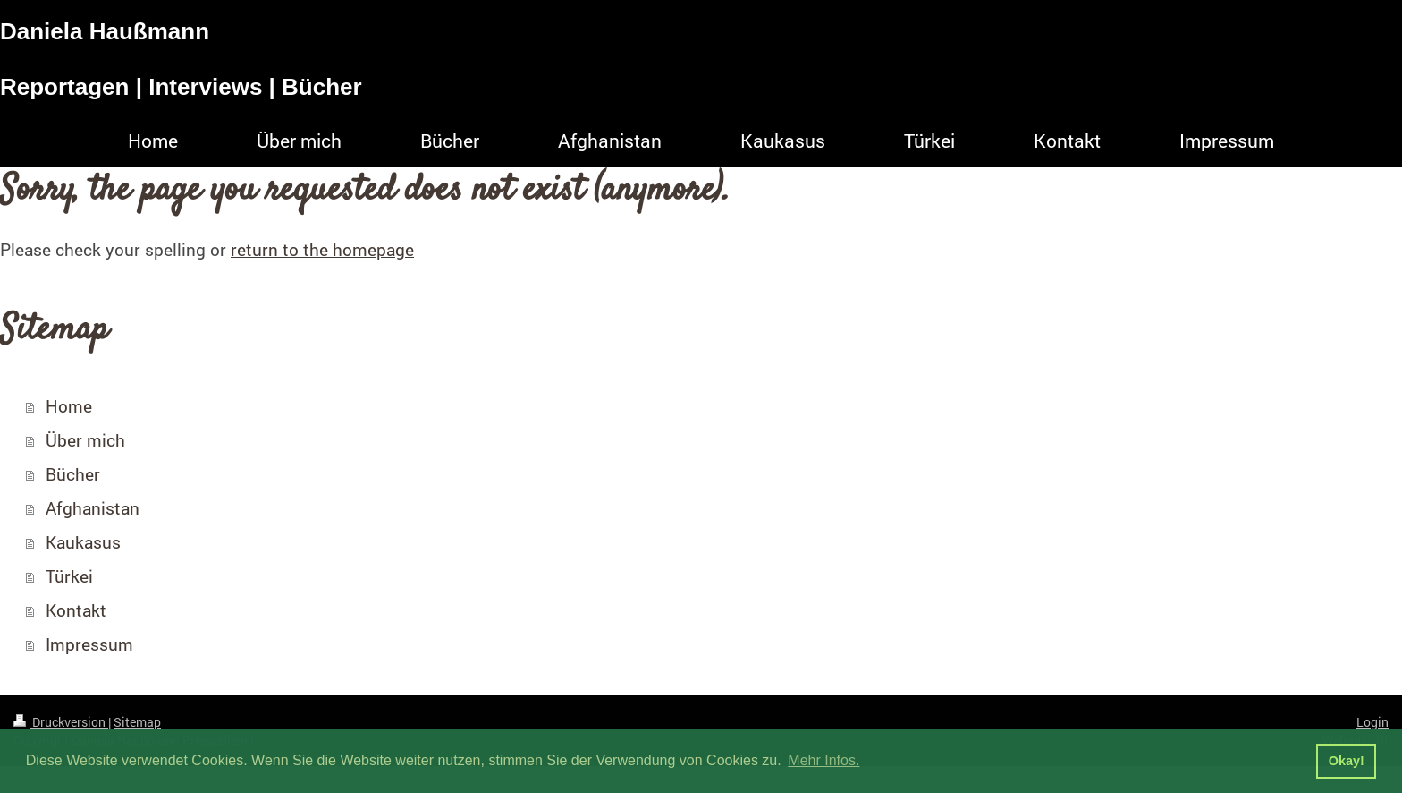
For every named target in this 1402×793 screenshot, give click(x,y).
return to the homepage (322, 249)
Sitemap (137, 721)
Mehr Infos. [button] (823, 760)
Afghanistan (92, 508)
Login (1372, 721)
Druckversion (60, 721)
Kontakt (76, 610)
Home (69, 406)
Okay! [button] (1346, 761)
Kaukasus (83, 542)
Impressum (89, 644)
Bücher (73, 474)
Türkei (69, 576)
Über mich (85, 440)
